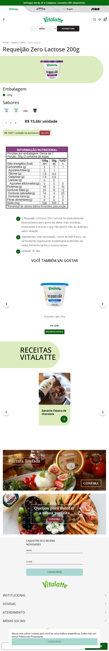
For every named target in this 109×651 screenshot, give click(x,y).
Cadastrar (54, 572)
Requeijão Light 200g (54, 316)
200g (10, 95)
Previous (6, 304)
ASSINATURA (68, 28)
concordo (54, 641)
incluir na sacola (54, 332)
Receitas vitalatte (37, 353)
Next (102, 304)
